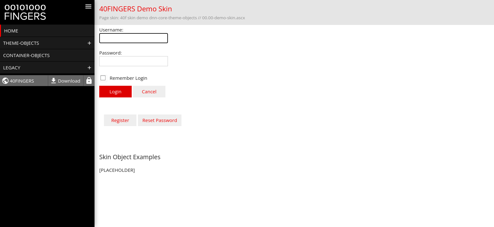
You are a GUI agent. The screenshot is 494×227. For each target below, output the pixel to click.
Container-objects (26, 55)
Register (120, 120)
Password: (110, 52)
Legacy (11, 67)
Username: (111, 29)
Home (11, 30)
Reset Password (159, 120)
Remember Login (128, 78)
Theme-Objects (21, 43)
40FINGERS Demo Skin (135, 9)
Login (116, 91)
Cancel (149, 91)
